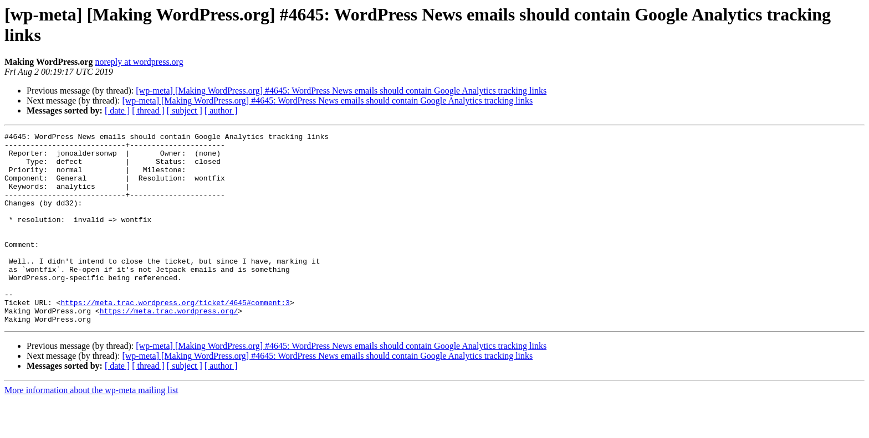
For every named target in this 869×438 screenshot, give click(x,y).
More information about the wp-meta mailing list (91, 428)
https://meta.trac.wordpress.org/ (169, 347)
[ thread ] (148, 110)
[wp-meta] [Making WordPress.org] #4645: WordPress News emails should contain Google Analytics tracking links (341, 90)
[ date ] (117, 110)
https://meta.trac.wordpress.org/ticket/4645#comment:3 (174, 337)
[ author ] (221, 110)
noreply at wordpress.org (139, 61)
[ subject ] (184, 110)
